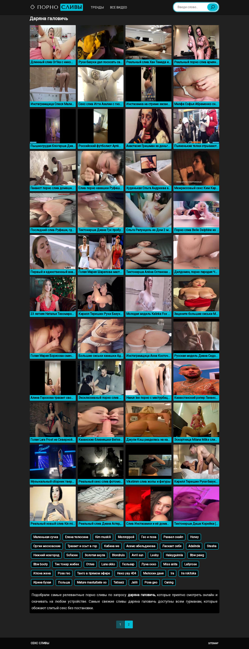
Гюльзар (128, 564)
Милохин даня (153, 573)
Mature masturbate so (92, 582)
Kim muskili (103, 537)
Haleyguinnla (174, 555)
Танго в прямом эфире (93, 573)
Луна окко (148, 564)
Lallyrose (190, 564)
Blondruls (118, 555)
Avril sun (137, 555)
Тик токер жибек (67, 564)
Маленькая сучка (45, 537)
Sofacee (72, 555)
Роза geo (150, 582)
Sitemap (213, 643)
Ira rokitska (188, 573)
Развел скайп (173, 537)
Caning (168, 582)
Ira (172, 573)
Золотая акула (95, 555)
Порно (56, 7)
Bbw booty (40, 564)
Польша (64, 582)
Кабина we (111, 546)
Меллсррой (126, 537)
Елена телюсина (76, 537)
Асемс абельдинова (140, 546)
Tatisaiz (118, 582)
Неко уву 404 (126, 573)
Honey (194, 537)
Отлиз (90, 564)
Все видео (118, 7)
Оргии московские (47, 546)
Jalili (134, 582)
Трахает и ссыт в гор (82, 546)
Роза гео (64, 573)
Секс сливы (40, 643)
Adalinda (194, 546)
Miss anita (170, 564)
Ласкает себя (171, 546)
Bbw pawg (197, 555)
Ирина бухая (42, 582)
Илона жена (42, 573)
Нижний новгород (46, 555)
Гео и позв (148, 537)
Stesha (211, 546)
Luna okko (108, 564)
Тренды (97, 7)
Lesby (154, 555)
